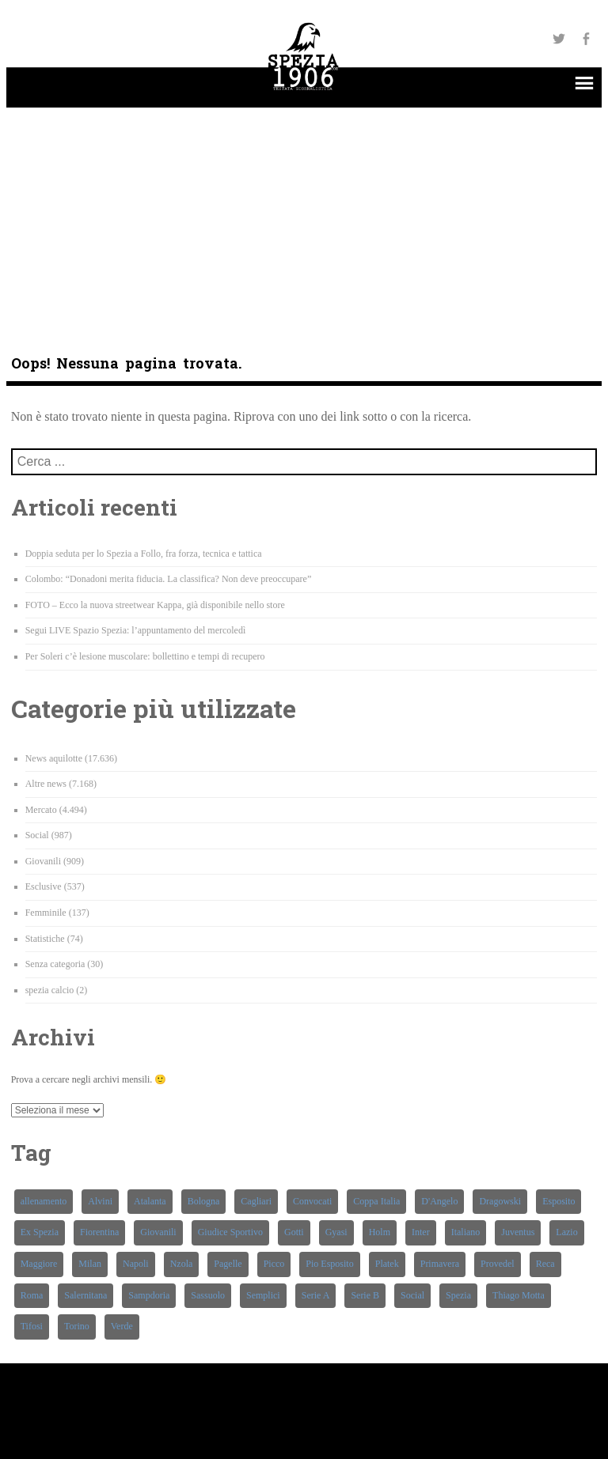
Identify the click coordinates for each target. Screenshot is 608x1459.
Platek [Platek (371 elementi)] (387, 1263)
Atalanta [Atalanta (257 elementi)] (150, 1201)
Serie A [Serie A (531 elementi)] (316, 1295)
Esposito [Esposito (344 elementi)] (558, 1201)
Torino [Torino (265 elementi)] (76, 1326)
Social (37, 835)
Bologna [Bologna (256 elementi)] (204, 1201)
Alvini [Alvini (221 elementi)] (100, 1201)
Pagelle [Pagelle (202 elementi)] (227, 1263)
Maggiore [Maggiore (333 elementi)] (39, 1263)
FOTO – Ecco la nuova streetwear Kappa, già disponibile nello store (155, 604)
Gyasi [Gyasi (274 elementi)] (336, 1232)
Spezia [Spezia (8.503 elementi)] (458, 1295)
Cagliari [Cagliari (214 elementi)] (256, 1201)
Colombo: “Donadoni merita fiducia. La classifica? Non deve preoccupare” (168, 578)
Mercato (41, 809)
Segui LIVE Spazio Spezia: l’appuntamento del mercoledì (135, 630)
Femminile (45, 912)
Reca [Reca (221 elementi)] (545, 1263)
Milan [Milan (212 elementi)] (89, 1263)
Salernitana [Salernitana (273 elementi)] (85, 1295)
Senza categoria (55, 964)
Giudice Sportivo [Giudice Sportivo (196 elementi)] (230, 1232)
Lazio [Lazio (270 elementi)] (566, 1232)
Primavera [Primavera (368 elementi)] (439, 1263)
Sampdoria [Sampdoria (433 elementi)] (148, 1295)
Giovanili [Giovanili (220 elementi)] (158, 1232)
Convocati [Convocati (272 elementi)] (312, 1201)
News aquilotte (53, 758)
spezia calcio (49, 990)
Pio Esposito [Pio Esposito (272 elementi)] (329, 1263)
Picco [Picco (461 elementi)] (274, 1263)
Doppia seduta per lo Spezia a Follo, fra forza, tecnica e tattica (143, 553)
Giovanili (43, 861)
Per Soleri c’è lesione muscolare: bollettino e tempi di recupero (145, 656)
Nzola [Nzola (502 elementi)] (181, 1263)
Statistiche (45, 938)
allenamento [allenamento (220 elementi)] (44, 1201)
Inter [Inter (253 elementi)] (421, 1232)
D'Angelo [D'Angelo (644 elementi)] (439, 1201)
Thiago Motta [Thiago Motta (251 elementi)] (518, 1295)
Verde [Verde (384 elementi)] (122, 1326)
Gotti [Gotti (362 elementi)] (294, 1232)
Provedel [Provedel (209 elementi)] (498, 1263)
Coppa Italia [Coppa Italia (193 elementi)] (376, 1201)
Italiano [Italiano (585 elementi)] (466, 1232)
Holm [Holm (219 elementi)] (379, 1232)
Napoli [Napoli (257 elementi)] (136, 1263)
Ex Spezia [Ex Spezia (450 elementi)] (40, 1232)
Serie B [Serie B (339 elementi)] (365, 1295)
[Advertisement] (304, 218)
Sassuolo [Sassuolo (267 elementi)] (208, 1295)
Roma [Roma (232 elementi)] (32, 1295)
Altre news (45, 783)
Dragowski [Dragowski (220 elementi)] (500, 1201)
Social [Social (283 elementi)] (412, 1295)
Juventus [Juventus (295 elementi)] (517, 1232)
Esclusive (43, 886)
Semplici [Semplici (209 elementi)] (263, 1295)
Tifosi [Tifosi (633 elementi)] (32, 1326)
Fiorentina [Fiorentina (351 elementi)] (99, 1232)
